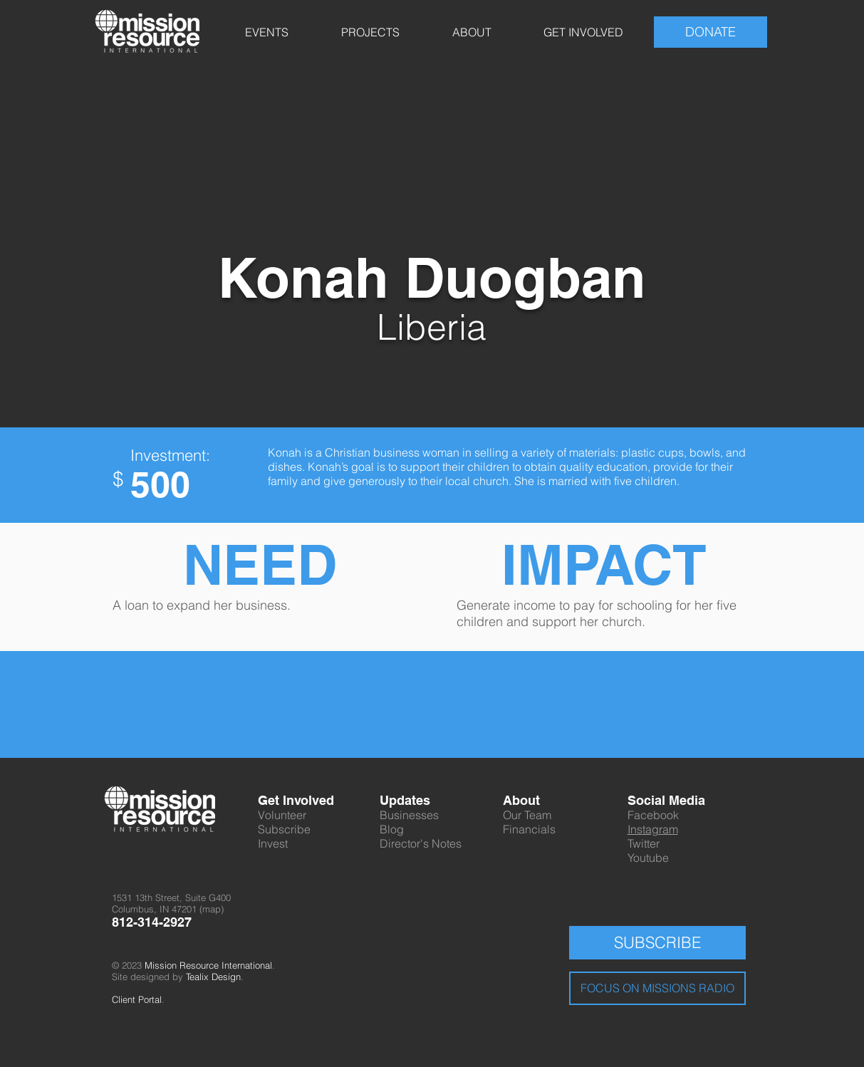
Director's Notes (421, 843)
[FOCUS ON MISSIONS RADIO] (657, 988)
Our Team (527, 815)
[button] (267, 32)
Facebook (653, 815)
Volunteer (282, 815)
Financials (529, 829)
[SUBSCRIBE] (657, 942)
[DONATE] (710, 32)
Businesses (409, 815)
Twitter (644, 843)
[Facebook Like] (565, 684)
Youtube (648, 857)
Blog (392, 829)
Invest (273, 843)
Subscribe (284, 829)
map (211, 909)
